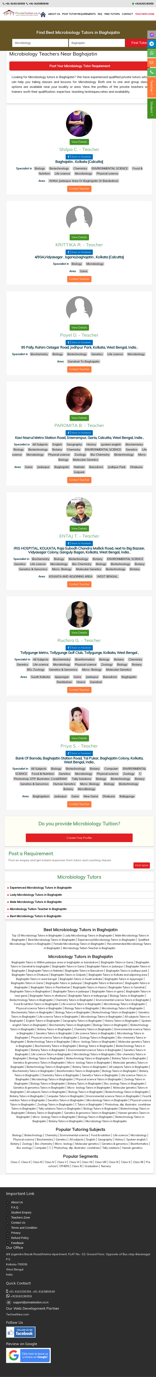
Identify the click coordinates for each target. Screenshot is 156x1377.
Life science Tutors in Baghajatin (81, 1004)
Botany (15, 1143)
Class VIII (100, 1162)
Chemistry (51, 1135)
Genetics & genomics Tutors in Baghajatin (39, 1062)
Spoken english (136, 1139)
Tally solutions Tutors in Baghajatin (59, 1108)
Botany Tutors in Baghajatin (54, 1029)
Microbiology (139, 1135)
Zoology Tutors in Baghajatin (97, 1037)
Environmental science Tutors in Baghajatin (122, 1000)
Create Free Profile (79, 838)
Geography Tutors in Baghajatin (82, 1020)
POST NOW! (141, 865)
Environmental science (74, 1135)
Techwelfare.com (17, 1314)
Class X (125, 1162)
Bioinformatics (139, 1143)
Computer (41, 1147)
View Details (79, 141)
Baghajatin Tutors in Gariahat (126, 987)
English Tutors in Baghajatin (43, 1020)
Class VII (87, 1162)
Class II (25, 1162)
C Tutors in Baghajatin (88, 1104)
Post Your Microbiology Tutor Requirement (79, 66)
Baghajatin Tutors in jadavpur (71, 991)
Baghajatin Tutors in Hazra (89, 987)
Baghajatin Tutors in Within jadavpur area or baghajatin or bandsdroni (55, 962)
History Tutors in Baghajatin (122, 1020)
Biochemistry (45, 1139)
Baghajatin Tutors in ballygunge (87, 995)
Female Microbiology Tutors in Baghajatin (79, 943)
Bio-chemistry (43, 1143)
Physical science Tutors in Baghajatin (39, 1008)
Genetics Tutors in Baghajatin (54, 1033)
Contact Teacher (79, 188)
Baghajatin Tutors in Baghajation (30, 991)
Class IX (113, 1162)
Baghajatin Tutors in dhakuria (48, 995)
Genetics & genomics (115, 1143)
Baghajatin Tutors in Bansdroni (84, 970)
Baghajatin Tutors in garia (108, 991)
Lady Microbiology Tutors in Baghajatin (34, 895)
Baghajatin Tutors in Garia (117, 962)
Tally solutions (111, 1147)
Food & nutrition (100, 1135)
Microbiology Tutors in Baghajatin (124, 1004)
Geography (105, 1139)
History (119, 1139)
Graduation (91, 1166)
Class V (62, 1162)
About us (54, 14)
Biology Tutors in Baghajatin (127, 995)
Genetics (61, 1139)
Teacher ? (152, 87)
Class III (37, 1162)
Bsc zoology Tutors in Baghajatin (124, 1083)
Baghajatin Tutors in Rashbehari (50, 987)
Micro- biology (64, 1143)
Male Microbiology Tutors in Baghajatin (34, 902)
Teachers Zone (144, 14)
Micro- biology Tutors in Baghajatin (94, 1041)
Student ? (152, 108)
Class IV (50, 1162)
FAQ (100, 14)
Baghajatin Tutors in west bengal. (36, 979)
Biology (17, 1135)
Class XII (138, 1162)
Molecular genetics (87, 1143)
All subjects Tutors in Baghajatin (128, 1066)
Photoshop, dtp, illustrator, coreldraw (77, 1147)
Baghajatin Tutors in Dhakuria (30, 974)
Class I (15, 1162)
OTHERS (64, 1166)
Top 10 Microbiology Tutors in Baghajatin (37, 935)
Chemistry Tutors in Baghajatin (74, 1000)
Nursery (106, 1166)
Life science (120, 1135)
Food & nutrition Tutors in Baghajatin (36, 1004)
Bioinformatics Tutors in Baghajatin (78, 1071)
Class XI (77, 1166)
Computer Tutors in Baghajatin (65, 1096)
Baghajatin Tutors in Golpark (68, 974)
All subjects (76, 1139)
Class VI (74, 1162)
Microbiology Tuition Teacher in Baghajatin (37, 909)
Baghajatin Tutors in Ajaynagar (124, 979)
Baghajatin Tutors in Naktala (45, 970)
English (90, 1139)
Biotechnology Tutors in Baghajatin (31, 1000)
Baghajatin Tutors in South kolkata (81, 979)
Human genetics (132, 1147)
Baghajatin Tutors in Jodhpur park (126, 970)
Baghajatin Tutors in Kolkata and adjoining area (118, 974)
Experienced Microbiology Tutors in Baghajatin (39, 887)
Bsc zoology (24, 1147)
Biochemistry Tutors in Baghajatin (32, 1012)
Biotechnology (33, 1135)
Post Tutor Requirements (78, 14)
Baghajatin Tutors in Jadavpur (105, 966)
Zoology (27, 1143)
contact (127, 14)
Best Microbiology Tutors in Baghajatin (34, 916)
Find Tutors (112, 14)
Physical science (23, 1139)
